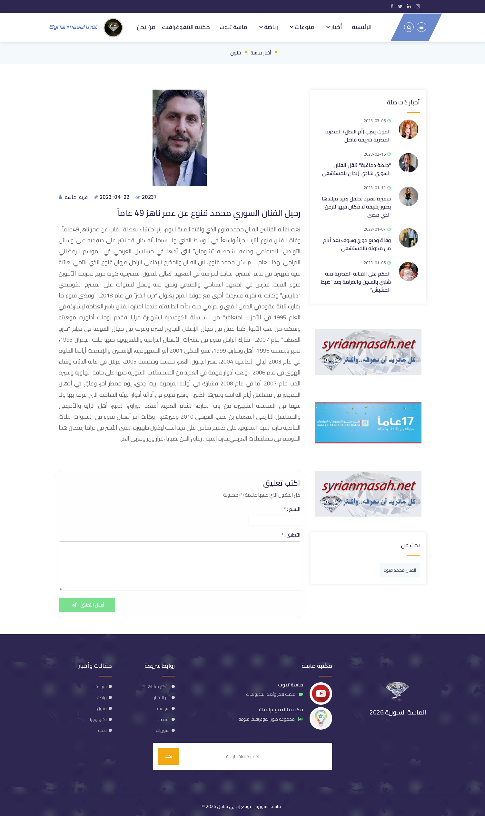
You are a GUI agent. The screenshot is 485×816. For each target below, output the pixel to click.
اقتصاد (163, 718)
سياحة (101, 686)
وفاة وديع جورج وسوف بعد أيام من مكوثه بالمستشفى (357, 243)
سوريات (163, 729)
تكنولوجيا (98, 718)
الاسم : (292, 508)
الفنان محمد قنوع (399, 569)
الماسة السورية (268, 805)
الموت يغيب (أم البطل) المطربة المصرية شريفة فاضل (358, 134)
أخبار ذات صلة (403, 101)
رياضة (270, 26)
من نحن (144, 26)
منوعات (303, 26)
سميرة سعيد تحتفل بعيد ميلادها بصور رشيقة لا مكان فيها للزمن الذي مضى (356, 205)
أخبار (336, 26)
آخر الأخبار (162, 697)
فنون (235, 51)
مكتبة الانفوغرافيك (185, 26)
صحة (102, 729)
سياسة (163, 708)
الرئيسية (361, 26)
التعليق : (291, 534)
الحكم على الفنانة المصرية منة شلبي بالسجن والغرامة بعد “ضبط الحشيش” (356, 280)
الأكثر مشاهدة (156, 686)
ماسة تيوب (233, 26)
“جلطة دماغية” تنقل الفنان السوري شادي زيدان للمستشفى (356, 168)
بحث (168, 755)
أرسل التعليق (87, 604)
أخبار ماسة (261, 51)
